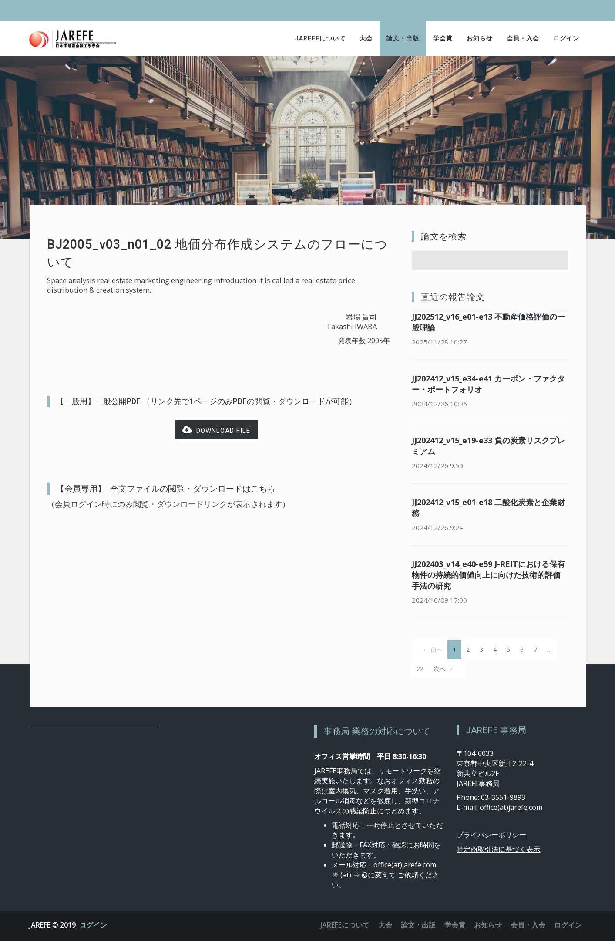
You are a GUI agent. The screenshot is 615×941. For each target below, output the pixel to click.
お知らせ (480, 38)
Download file (216, 430)
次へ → (444, 668)
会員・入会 (523, 38)
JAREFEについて (320, 38)
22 (420, 668)
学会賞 (443, 38)
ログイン (566, 38)
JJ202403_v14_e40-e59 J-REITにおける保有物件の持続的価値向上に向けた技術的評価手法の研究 (488, 575)
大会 (366, 38)
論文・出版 (402, 38)
